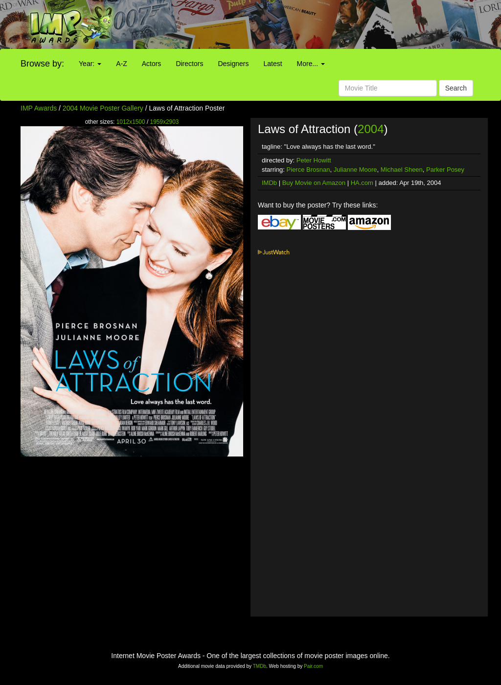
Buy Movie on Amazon (313, 182)
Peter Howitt (313, 160)
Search (456, 88)
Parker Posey (445, 169)
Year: (90, 64)
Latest (272, 64)
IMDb (269, 182)
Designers (233, 64)
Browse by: (42, 63)
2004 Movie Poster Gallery (103, 108)
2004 (371, 129)
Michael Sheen (402, 169)
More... (311, 64)
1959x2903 (164, 121)
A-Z (121, 64)
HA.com (362, 182)
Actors (151, 64)
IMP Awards (39, 108)
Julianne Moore (355, 169)
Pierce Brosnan (308, 169)
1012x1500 (130, 121)
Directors (189, 64)
